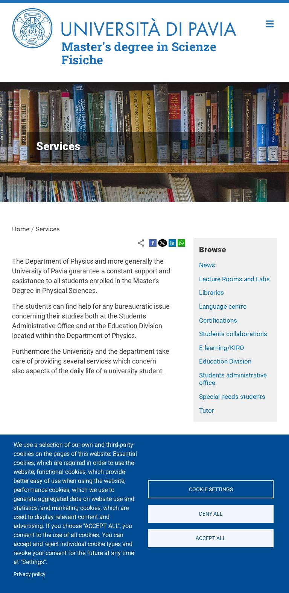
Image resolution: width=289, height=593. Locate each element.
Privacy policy (30, 574)
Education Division (225, 361)
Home (270, 23)
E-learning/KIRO (221, 348)
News (207, 265)
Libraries (211, 292)
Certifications (218, 320)
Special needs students (232, 396)
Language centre (222, 306)
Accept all (211, 538)
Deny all (210, 514)
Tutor (206, 410)
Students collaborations (233, 334)
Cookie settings (211, 489)
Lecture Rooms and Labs (234, 279)
